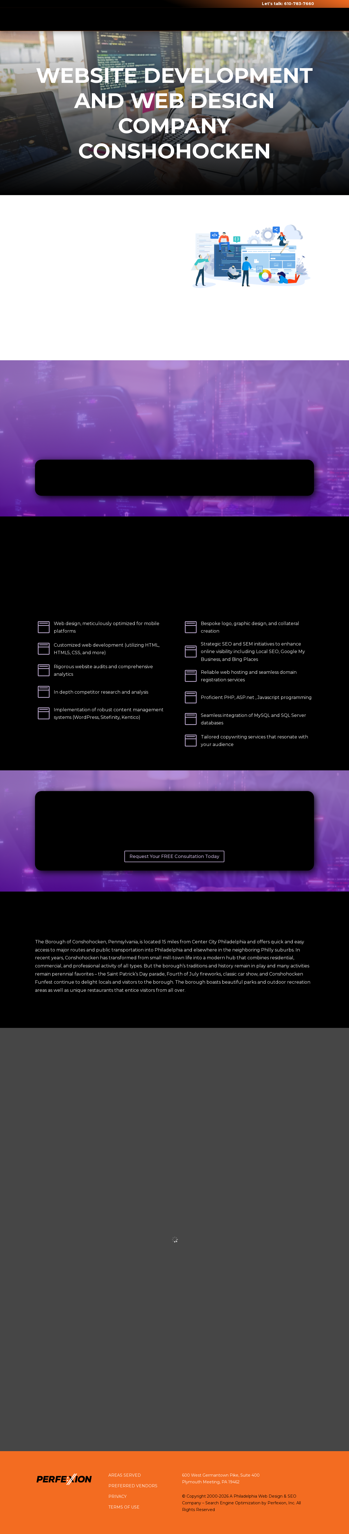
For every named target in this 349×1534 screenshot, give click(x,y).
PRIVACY (117, 1496)
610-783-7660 (299, 3)
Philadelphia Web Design (258, 1496)
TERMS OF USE (123, 1507)
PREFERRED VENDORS (132, 1485)
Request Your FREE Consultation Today (174, 856)
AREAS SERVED (124, 1475)
